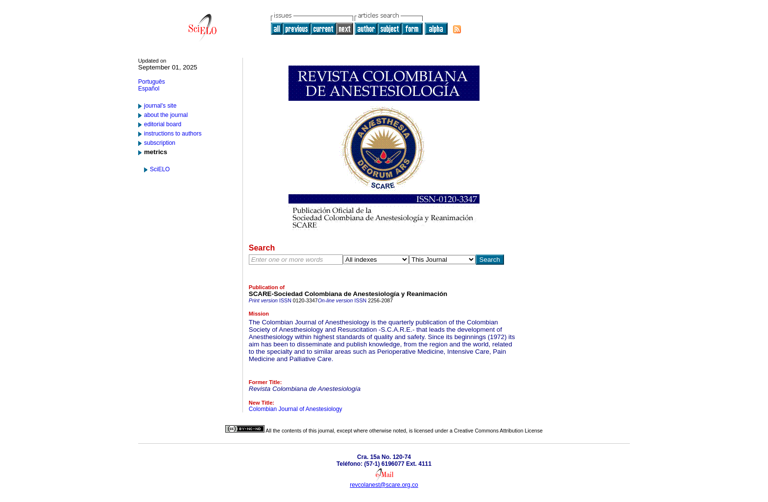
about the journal (166, 115)
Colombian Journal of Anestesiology (295, 409)
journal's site (160, 105)
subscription (159, 142)
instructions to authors (172, 133)
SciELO (160, 169)
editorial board (162, 124)
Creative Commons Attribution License (498, 431)
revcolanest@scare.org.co (384, 484)
